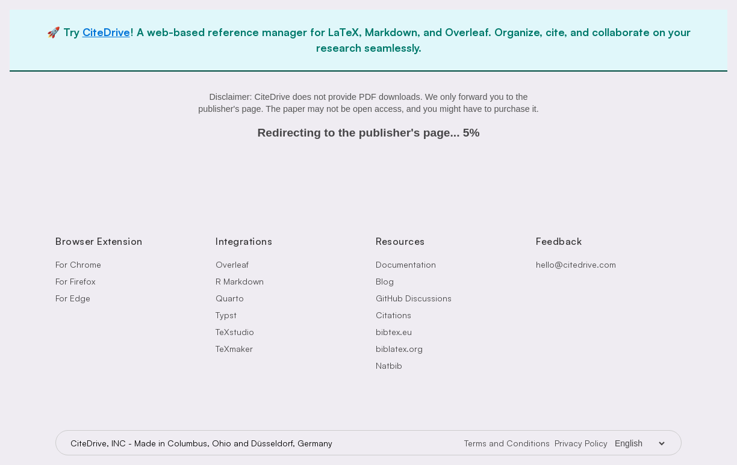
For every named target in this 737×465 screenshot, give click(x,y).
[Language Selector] (639, 443)
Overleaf (232, 264)
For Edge (72, 298)
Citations (393, 315)
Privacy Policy (581, 443)
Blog (385, 281)
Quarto (230, 298)
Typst (226, 315)
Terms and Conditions (507, 443)
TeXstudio (235, 332)
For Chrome (78, 264)
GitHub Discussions (414, 298)
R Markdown (240, 281)
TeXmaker (234, 348)
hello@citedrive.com (576, 264)
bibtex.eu (394, 332)
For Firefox (75, 281)
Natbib (389, 365)
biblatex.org (399, 348)
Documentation (406, 264)
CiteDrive (106, 31)
